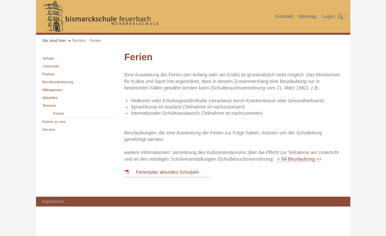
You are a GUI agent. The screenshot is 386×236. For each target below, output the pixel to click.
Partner (49, 74)
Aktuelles (50, 98)
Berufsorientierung (58, 82)
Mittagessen (53, 90)
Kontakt (284, 16)
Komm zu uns (54, 122)
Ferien (58, 113)
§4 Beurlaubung (298, 159)
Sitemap (307, 16)
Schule (48, 58)
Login (328, 16)
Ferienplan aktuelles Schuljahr (167, 172)
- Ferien (94, 40)
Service (49, 129)
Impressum (53, 201)
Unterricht (51, 66)
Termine (79, 40)
